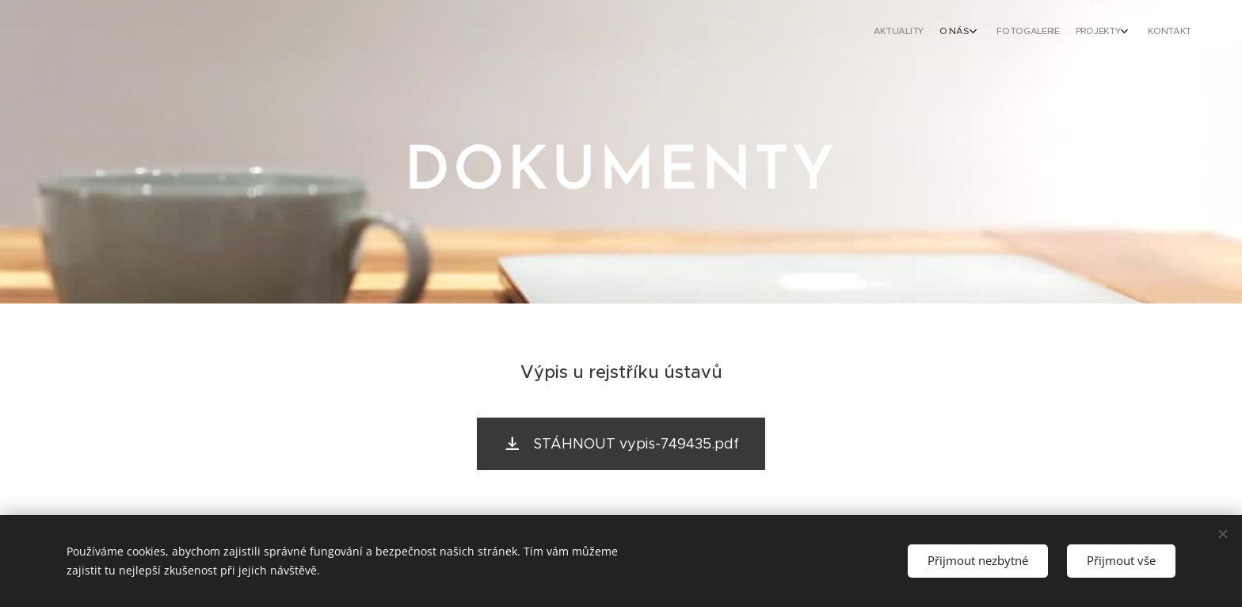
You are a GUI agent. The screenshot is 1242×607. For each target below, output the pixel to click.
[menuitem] (1106, 32)
